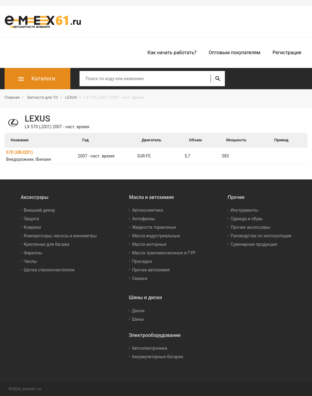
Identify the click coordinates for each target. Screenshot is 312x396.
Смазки (139, 278)
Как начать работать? (172, 52)
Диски (138, 310)
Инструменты (244, 210)
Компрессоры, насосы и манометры (60, 235)
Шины (138, 319)
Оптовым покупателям (235, 52)
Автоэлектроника (149, 348)
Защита (31, 218)
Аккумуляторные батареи (157, 356)
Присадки (142, 261)
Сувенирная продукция (254, 244)
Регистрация (287, 52)
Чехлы (30, 261)
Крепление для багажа (46, 244)
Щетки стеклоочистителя (49, 269)
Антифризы (143, 218)
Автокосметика (147, 210)
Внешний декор (39, 210)
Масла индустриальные (156, 235)
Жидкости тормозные (154, 227)
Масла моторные (149, 244)
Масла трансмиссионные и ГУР (163, 252)
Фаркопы (33, 252)
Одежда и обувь (247, 218)
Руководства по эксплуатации (261, 235)
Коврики (32, 227)
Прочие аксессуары (250, 227)
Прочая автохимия (150, 269)
